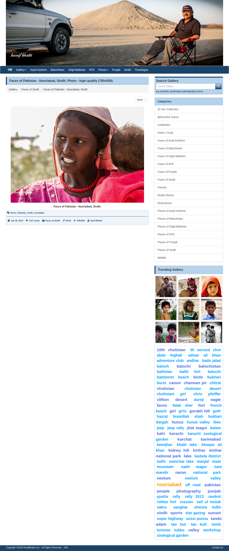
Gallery (13, 89)
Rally (176, 496)
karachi (176, 433)
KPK (91, 69)
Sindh (127, 69)
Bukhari (214, 377)
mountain (165, 467)
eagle (216, 399)
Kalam (215, 428)
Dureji (199, 400)
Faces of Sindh (30, 89)
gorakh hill (199, 411)
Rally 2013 (194, 496)
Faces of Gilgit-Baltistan (172, 156)
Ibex (217, 422)
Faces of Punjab (167, 171)
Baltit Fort (189, 371)
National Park (207, 472)
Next (141, 99)
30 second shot (205, 350)
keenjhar (164, 445)
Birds (198, 377)
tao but (178, 524)
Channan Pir (195, 383)
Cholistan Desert (203, 388)
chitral (215, 383)
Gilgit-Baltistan (76, 69)
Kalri (161, 433)
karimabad (211, 439)
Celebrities (164, 124)
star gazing (195, 513)
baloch (163, 366)
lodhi (161, 461)
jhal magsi (197, 428)
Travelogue (141, 69)
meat (216, 461)
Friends (162, 187)
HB (10, 69)
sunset (214, 513)
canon (175, 383)
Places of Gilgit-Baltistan (172, 226)
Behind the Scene (168, 117)
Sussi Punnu (197, 518)
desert (181, 399)
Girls (183, 411)
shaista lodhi (207, 507)
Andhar (193, 360)
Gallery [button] (21, 69)
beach (183, 377)
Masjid (203, 461)
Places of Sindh (167, 249)
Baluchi (214, 371)
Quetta (162, 496)
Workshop (212, 530)
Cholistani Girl (171, 394)
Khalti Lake (187, 445)
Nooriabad (169, 484)
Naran (180, 472)
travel (200, 91)
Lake (188, 456)
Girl (173, 411)
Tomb (216, 524)
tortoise (164, 530)
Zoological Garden (173, 535)
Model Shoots (166, 195)
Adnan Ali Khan (204, 355)
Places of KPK (166, 234)
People (163, 491)
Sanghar (180, 507)
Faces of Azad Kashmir (171, 140)
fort (201, 405)
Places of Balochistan (170, 218)
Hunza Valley (198, 422)
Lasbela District (208, 456)
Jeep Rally (175, 428)
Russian (186, 502)
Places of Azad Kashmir (172, 210)
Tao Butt (199, 524)
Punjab (116, 69)
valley (193, 530)
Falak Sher (182, 405)
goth (217, 411)
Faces (13, 213)
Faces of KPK (166, 163)
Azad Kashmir (38, 69)
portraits (164, 91)
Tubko (179, 530)
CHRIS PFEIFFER (207, 394)
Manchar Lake (181, 461)
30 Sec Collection (168, 109)
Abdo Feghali (169, 355)
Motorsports (165, 203)
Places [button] (103, 69)
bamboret (165, 377)
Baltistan (164, 371)
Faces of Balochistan (170, 148)
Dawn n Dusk (165, 132)
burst (161, 383)
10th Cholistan (171, 350)
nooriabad (39, 213)
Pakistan (21, 213)
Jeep (160, 428)
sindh (30, 213)
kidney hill (178, 450)
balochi (184, 366)
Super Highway (170, 518)
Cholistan (165, 388)
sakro (162, 507)
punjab (214, 491)
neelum (164, 478)
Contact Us (217, 547)
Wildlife (162, 257)
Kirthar (199, 450)
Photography (188, 491)
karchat (184, 439)
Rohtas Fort (166, 502)
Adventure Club (170, 360)
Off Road (193, 485)
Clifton (163, 399)
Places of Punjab (168, 242)
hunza (177, 422)
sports (176, 513)
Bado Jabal (211, 360)
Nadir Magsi (194, 467)
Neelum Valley (203, 478)
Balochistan (57, 69)
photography (189, 91)
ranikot (214, 496)
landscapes (176, 91)
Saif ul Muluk (208, 502)
